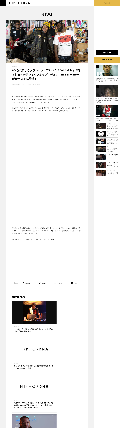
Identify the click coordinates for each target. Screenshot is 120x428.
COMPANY (17, 410)
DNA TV (8, 407)
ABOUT (8, 416)
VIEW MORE (47, 377)
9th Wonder (37, 84)
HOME (8, 403)
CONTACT (17, 403)
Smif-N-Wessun (16, 84)
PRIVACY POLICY (19, 407)
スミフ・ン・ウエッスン (27, 84)
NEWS (8, 410)
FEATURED (9, 413)
